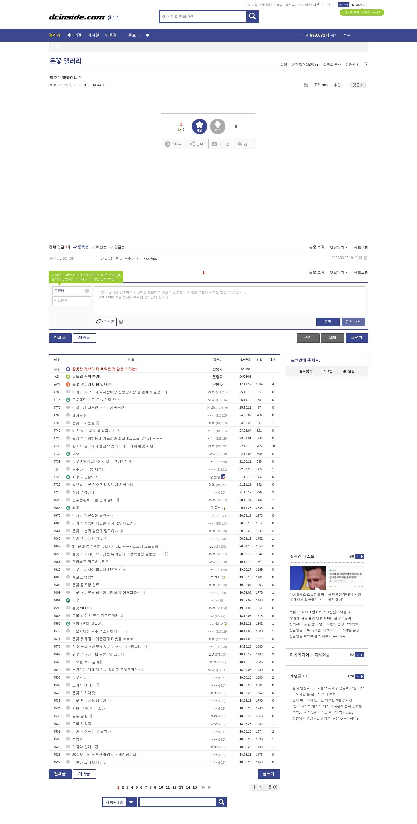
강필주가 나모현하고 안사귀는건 (95, 408)
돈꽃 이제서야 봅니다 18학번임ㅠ (96, 570)
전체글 (60, 338)
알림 (349, 371)
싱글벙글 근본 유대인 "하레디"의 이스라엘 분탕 (324, 630)
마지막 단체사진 (82, 747)
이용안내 (352, 65)
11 (167, 787)
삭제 (365, 258)
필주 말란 (77, 716)
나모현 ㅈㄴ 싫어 (82, 662)
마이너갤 (252, 4)
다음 (203, 787)
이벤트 (317, 4)
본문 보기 (317, 247)
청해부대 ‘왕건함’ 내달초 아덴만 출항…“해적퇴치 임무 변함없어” (327, 624)
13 (181, 787)
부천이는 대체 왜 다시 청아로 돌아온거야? (103, 670)
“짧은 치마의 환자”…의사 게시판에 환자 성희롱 (327, 706)
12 (174, 787)
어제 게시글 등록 (326, 35)
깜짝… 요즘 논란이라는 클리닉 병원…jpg (323, 712)
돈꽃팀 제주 (78, 678)
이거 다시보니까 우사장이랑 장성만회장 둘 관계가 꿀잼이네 (117, 392)
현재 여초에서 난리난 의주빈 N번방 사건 (322, 700)
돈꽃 (72, 600)
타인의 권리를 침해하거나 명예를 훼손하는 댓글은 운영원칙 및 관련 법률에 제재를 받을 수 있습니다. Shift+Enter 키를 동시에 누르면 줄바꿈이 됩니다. (172, 294)
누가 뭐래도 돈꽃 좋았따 (88, 732)
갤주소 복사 (332, 65)
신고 (244, 144)
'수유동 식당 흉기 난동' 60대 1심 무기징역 (320, 618)
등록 (328, 322)
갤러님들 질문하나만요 (87, 562)
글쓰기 (357, 338)
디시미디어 (299, 655)
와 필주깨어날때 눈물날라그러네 (95, 654)
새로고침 (361, 247)
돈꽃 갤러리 (65, 61)
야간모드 (360, 5)
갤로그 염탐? (79, 577)
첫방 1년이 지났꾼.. (84, 624)
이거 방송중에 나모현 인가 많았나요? (99, 523)
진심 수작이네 (80, 492)
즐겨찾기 (305, 371)
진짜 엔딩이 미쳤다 (84, 539)
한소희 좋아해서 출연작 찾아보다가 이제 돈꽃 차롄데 (111, 446)
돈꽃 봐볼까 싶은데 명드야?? (92, 531)
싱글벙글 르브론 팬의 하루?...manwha (318, 636)
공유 (196, 144)
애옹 (72, 508)
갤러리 (55, 35)
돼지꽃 (74, 415)
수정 (308, 338)
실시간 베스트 (302, 556)
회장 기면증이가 (82, 477)
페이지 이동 (264, 787)
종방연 (74, 739)
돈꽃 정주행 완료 (82, 585)
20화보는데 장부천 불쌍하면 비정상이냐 (101, 755)
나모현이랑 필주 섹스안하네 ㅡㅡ (95, 631)
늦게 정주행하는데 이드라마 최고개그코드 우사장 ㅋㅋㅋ (114, 438)
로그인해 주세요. (305, 360)
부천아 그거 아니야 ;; (86, 762)
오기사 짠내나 (80, 685)
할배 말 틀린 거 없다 (85, 708)
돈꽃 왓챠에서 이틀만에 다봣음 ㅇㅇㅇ (99, 639)
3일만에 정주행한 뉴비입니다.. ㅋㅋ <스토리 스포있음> (113, 546)
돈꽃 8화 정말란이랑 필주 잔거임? (96, 462)
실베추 (173, 144)
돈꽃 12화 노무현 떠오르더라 (92, 616)
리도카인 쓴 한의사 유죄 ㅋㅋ (314, 694)
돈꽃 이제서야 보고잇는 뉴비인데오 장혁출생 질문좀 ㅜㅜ (115, 554)
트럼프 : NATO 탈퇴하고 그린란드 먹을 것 (320, 612)
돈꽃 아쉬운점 (80, 423)
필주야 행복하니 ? (83, 469)
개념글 (84, 338)
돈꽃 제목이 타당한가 (86, 701)
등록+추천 (353, 322)
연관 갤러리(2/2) (305, 65)
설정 (283, 65)
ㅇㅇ (72, 454)
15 (195, 787)
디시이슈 (322, 655)
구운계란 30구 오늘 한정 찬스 (92, 400)
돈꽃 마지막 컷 (81, 693)
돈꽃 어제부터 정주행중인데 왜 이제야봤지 (103, 593)
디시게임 (304, 4)
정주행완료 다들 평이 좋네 (90, 500)
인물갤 (277, 4)
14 (188, 787)
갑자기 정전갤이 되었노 (88, 516)
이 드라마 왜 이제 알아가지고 (92, 431)
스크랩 (305, 85)
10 (161, 787)
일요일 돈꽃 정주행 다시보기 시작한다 (99, 485)
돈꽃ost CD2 (79, 608)
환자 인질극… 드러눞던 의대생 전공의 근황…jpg (328, 688)
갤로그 (290, 4)
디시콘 (330, 4)
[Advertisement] (208, 197)
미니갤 (265, 4)
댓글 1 (358, 85)
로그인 (343, 5)
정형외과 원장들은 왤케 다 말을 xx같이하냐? (325, 718)
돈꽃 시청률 (78, 724)
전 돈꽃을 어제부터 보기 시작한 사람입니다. (104, 647)
